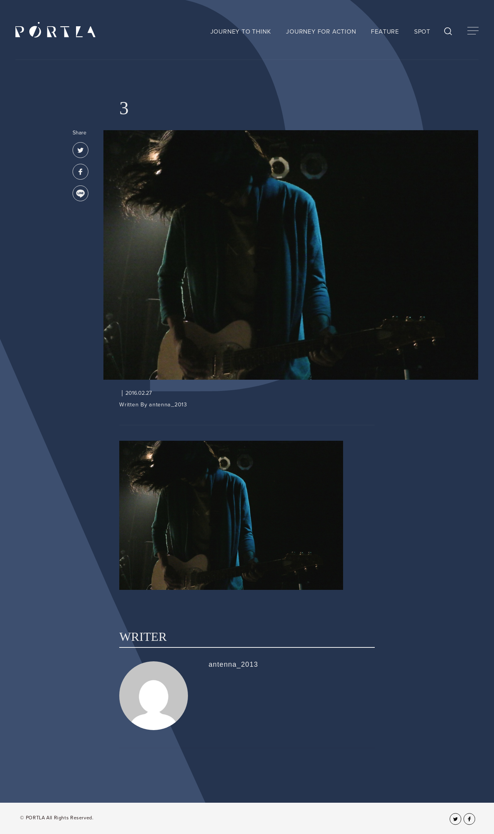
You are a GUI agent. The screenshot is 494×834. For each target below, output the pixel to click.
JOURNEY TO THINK (240, 32)
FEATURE (385, 32)
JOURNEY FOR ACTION (321, 32)
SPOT (422, 32)
